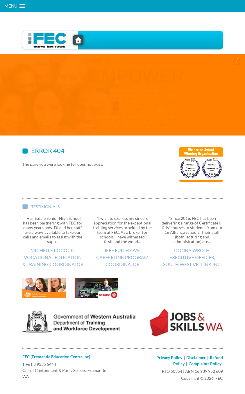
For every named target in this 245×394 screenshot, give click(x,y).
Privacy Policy (169, 357)
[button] (14, 6)
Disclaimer (196, 357)
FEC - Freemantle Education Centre (78, 40)
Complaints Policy (205, 363)
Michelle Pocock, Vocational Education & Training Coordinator (52, 257)
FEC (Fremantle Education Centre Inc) (56, 356)
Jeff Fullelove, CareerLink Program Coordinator (122, 257)
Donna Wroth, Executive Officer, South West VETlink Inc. (192, 257)
